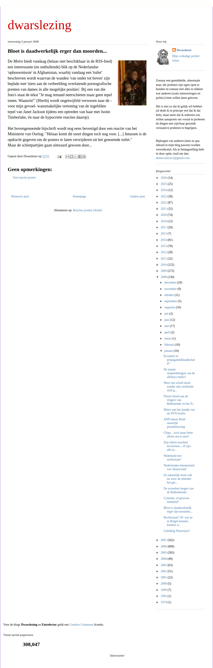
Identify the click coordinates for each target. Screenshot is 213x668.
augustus (170, 307)
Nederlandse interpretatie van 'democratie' (179, 467)
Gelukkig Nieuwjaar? (177, 531)
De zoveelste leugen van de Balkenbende (178, 490)
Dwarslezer (184, 50)
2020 (164, 215)
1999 (164, 590)
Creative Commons (81, 624)
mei (167, 326)
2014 (164, 240)
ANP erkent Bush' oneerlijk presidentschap (175, 423)
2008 (164, 277)
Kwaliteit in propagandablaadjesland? (179, 359)
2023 (164, 196)
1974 (164, 602)
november (170, 289)
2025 (164, 184)
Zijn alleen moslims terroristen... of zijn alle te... (177, 446)
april (167, 332)
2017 (164, 227)
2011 (164, 258)
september (171, 301)
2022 (164, 202)
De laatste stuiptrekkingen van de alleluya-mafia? (179, 373)
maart (168, 338)
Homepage (79, 196)
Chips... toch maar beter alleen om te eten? (178, 434)
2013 (164, 246)
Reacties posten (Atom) (87, 210)
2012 (164, 252)
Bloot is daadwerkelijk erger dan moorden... (57, 51)
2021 (164, 208)
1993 (164, 596)
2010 (164, 264)
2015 (164, 233)
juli (166, 313)
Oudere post (137, 196)
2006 (164, 546)
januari (168, 350)
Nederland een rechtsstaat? (172, 457)
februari (169, 344)
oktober (169, 295)
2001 (164, 577)
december (170, 282)
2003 (164, 565)
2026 (164, 177)
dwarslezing (39, 25)
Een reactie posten (24, 177)
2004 (164, 558)
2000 (164, 583)
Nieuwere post (20, 196)
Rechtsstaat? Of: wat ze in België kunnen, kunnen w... (178, 521)
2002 (164, 571)
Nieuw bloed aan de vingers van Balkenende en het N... (179, 400)
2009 (164, 271)
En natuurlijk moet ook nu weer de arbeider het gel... (178, 478)
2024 (164, 190)
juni (167, 319)
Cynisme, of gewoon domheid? (176, 500)
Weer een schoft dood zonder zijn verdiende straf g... (178, 386)
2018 (164, 221)
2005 (164, 552)
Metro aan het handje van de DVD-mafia (179, 411)
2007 (164, 540)
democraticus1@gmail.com (173, 158)
